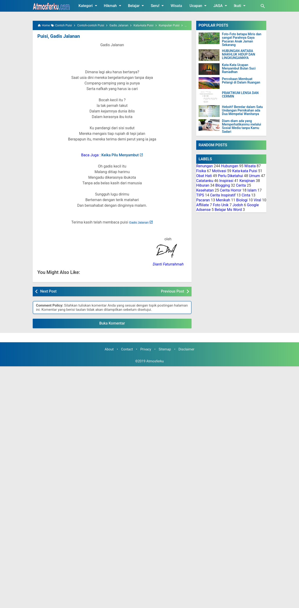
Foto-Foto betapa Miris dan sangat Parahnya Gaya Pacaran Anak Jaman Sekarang (241, 39)
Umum (254, 176)
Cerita (241, 185)
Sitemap (165, 349)
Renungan (204, 166)
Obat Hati (204, 176)
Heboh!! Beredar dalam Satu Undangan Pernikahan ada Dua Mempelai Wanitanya (242, 110)
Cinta (246, 195)
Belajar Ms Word (228, 209)
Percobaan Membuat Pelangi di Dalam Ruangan (241, 80)
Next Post (48, 291)
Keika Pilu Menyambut (120, 155)
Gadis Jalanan (139, 222)
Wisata (176, 5)
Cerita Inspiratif (222, 195)
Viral (257, 200)
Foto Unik (220, 205)
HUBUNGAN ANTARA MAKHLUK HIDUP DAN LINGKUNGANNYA (238, 54)
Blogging (222, 185)
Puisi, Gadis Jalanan (58, 36)
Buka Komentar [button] (112, 323)
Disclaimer (186, 349)
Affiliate (202, 205)
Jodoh (237, 205)
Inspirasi (226, 180)
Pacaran (203, 200)
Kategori (88, 5)
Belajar (137, 5)
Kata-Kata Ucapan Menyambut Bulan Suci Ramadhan (239, 68)
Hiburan (202, 185)
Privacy (145, 349)
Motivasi (219, 171)
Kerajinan (247, 180)
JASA (221, 5)
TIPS (200, 195)
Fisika (201, 171)
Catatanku (204, 180)
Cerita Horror (230, 190)
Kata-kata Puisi (244, 171)
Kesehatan (205, 190)
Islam (251, 190)
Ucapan (198, 5)
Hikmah (113, 5)
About (109, 349)
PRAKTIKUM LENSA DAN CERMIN (240, 94)
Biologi (242, 200)
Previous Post (172, 291)
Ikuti (240, 5)
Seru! (158, 5)
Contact (127, 349)
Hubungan (229, 166)
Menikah (223, 200)
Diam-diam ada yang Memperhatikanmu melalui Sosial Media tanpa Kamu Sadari (241, 126)
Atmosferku (155, 361)
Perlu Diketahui (230, 176)
